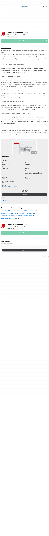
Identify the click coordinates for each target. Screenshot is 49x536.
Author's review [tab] (6, 46)
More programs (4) (14, 186)
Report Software (7, 198)
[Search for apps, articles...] (43, 6)
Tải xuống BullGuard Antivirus (9, 213)
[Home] (1, 30)
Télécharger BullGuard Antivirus (25, 210)
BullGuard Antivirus (18, 33)
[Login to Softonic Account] (46, 6)
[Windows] (5, 30)
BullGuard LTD (5, 186)
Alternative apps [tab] (16, 46)
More (24, 336)
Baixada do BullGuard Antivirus (28, 213)
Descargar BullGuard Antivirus (9, 218)
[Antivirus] (19, 30)
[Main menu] (2, 6)
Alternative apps (7, 200)
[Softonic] (24, 6)
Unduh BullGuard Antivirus (8, 215)
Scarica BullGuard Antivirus (25, 215)
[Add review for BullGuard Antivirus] (17, 35)
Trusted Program (12, 37)
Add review (24, 194)
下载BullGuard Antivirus (7, 210)
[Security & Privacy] (12, 30)
